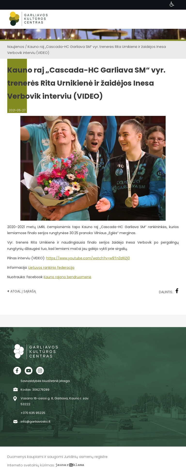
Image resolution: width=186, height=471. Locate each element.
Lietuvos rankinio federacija (51, 267)
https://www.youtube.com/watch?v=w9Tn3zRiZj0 (88, 258)
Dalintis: (169, 291)
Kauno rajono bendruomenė (67, 277)
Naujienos (15, 46)
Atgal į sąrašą (21, 291)
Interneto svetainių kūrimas (30, 465)
